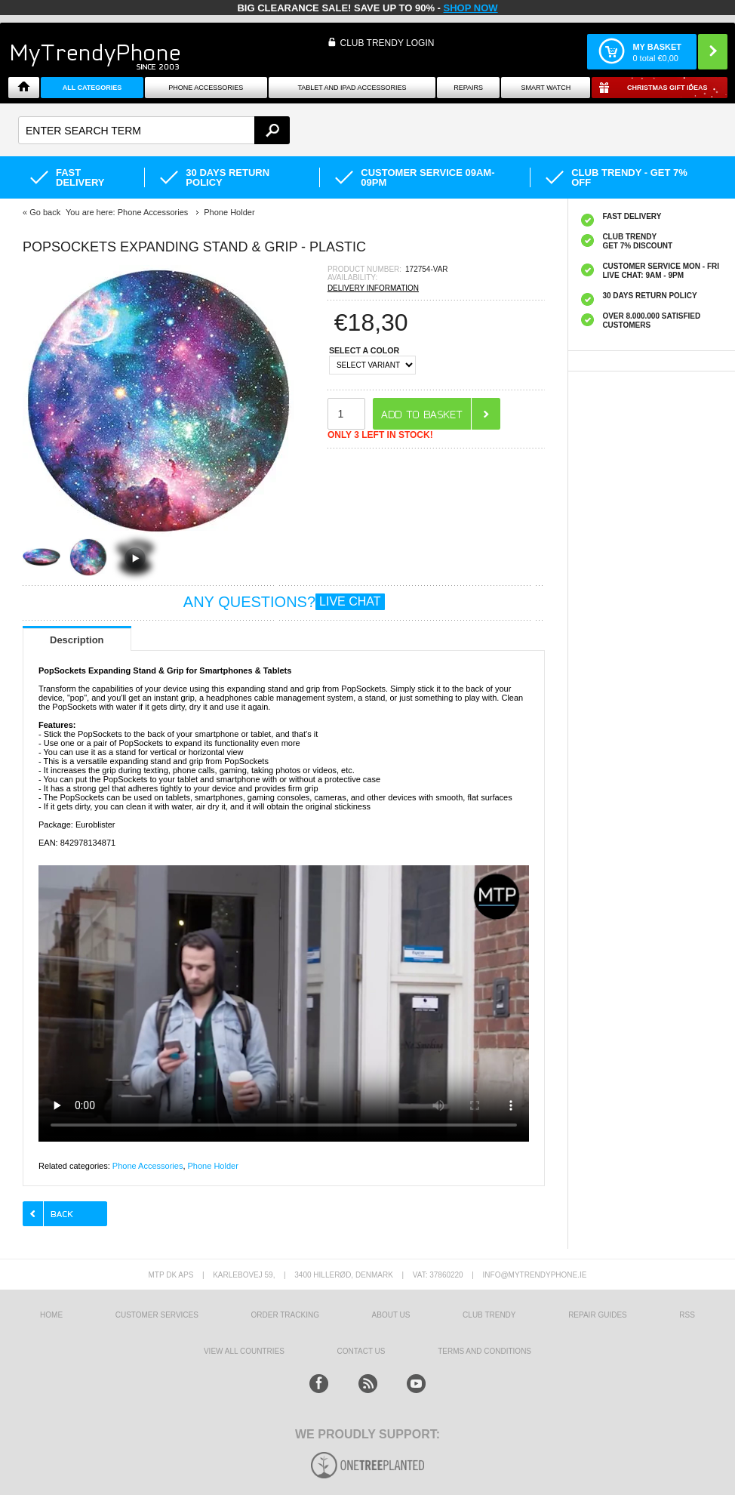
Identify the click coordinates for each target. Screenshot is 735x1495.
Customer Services (156, 1315)
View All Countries (244, 1351)
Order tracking (285, 1315)
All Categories (92, 87)
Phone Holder (213, 1165)
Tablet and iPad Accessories (351, 87)
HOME (51, 1315)
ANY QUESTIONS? (284, 601)
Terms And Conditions (484, 1351)
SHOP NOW (471, 8)
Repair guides (597, 1315)
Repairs (468, 87)
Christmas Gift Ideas (667, 87)
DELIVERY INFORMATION (373, 288)
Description (77, 640)
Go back (44, 212)
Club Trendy (489, 1315)
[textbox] (154, 130)
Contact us (361, 1351)
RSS (687, 1315)
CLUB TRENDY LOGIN (387, 43)
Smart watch (545, 87)
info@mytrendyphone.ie (535, 1275)
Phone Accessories (205, 87)
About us (391, 1315)
